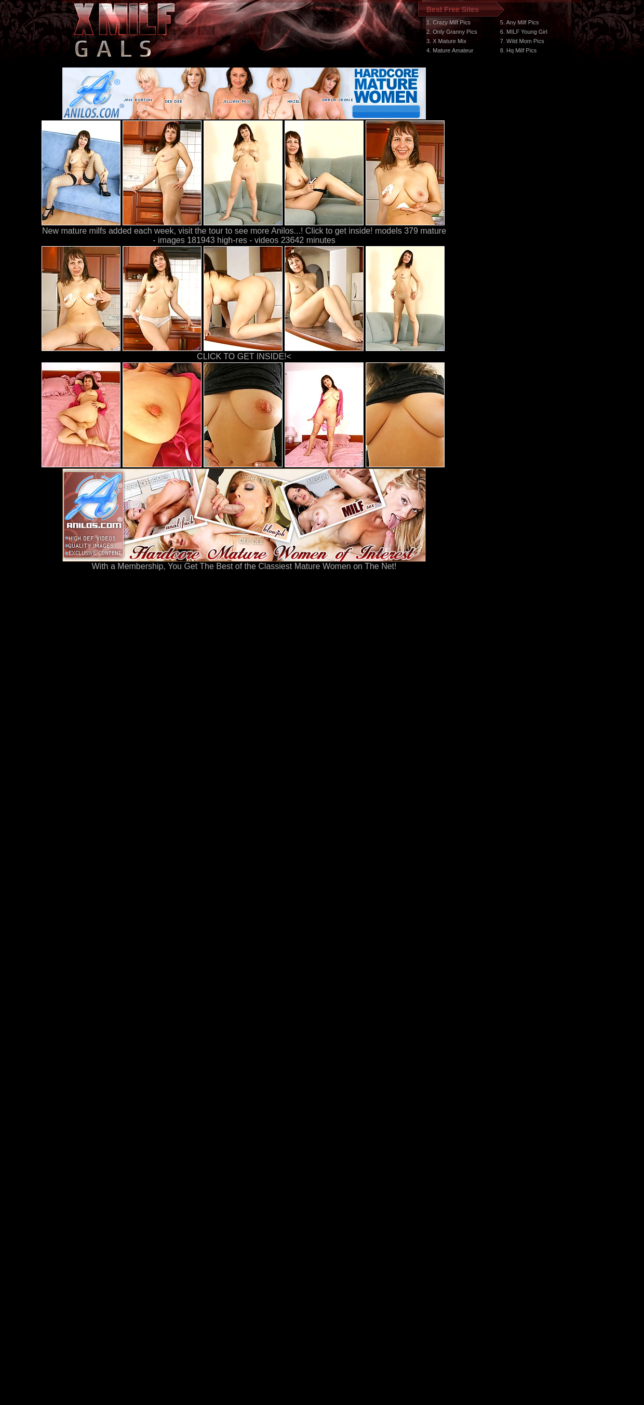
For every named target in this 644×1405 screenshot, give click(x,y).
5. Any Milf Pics (519, 22)
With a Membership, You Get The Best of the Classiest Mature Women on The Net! (244, 563)
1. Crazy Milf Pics (448, 22)
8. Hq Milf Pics (518, 50)
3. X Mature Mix (446, 41)
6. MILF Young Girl (523, 32)
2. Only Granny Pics (451, 32)
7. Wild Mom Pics (522, 41)
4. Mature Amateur (450, 50)
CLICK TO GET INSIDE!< (244, 356)
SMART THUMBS (340, 1209)
